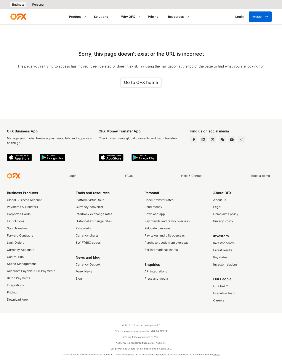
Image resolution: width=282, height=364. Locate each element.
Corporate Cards (18, 214)
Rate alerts (83, 228)
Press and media (156, 278)
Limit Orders (15, 242)
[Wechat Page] (222, 139)
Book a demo (260, 175)
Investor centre (224, 243)
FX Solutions (15, 221)
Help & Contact (192, 175)
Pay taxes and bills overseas (164, 235)
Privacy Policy (223, 221)
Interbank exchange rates (94, 214)
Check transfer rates (158, 200)
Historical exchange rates (94, 221)
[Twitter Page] (212, 139)
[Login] (239, 16)
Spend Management (21, 264)
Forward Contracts (20, 235)
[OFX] (18, 16)
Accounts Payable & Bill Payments (31, 271)
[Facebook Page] (193, 139)
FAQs (129, 175)
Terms (216, 354)
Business (18, 4)
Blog (79, 278)
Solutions (101, 16)
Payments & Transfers (22, 207)
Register (260, 16)
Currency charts (87, 235)
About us (219, 200)
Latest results (222, 250)
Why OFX (128, 16)
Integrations (15, 285)
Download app (154, 214)
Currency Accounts (20, 249)
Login (72, 175)
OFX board (221, 286)
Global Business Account (24, 200)
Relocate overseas (157, 228)
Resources (176, 16)
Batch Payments (18, 278)
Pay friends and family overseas (167, 221)
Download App (17, 299)
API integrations (155, 271)
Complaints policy (225, 214)
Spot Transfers (17, 228)
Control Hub (15, 257)
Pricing (153, 16)
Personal (38, 4)
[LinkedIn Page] (203, 139)
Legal (217, 207)
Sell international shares (161, 249)
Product (75, 16)
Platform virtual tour (90, 200)
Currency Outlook (88, 264)
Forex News (84, 271)
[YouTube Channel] (231, 139)
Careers (218, 300)
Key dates (220, 257)
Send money (153, 207)
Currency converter (89, 207)
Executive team (224, 293)
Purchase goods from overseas (166, 242)
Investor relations (225, 264)
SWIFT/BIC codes (88, 242)
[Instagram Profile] (241, 139)
